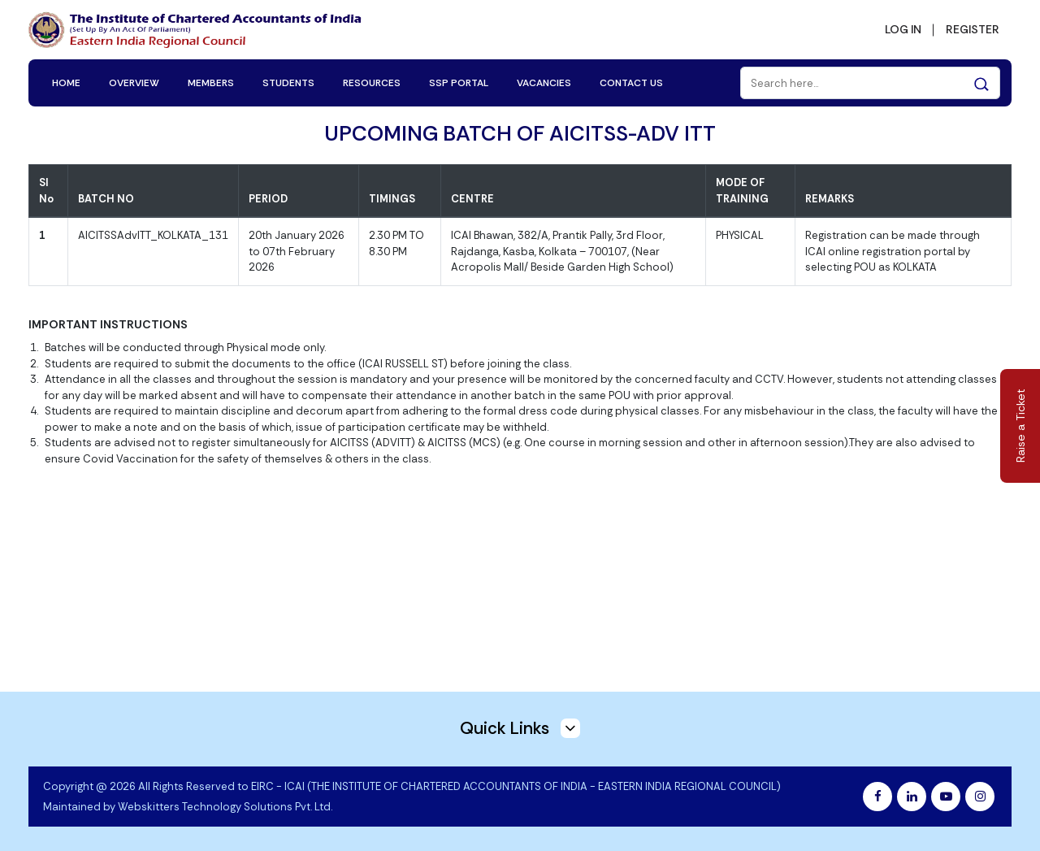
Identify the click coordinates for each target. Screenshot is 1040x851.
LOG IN (903, 29)
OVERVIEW (134, 82)
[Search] (870, 83)
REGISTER (972, 29)
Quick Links (520, 728)
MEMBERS (211, 82)
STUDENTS (288, 82)
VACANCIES (544, 82)
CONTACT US (631, 82)
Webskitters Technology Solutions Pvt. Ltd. (225, 807)
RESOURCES (372, 82)
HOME (66, 82)
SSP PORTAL (458, 82)
